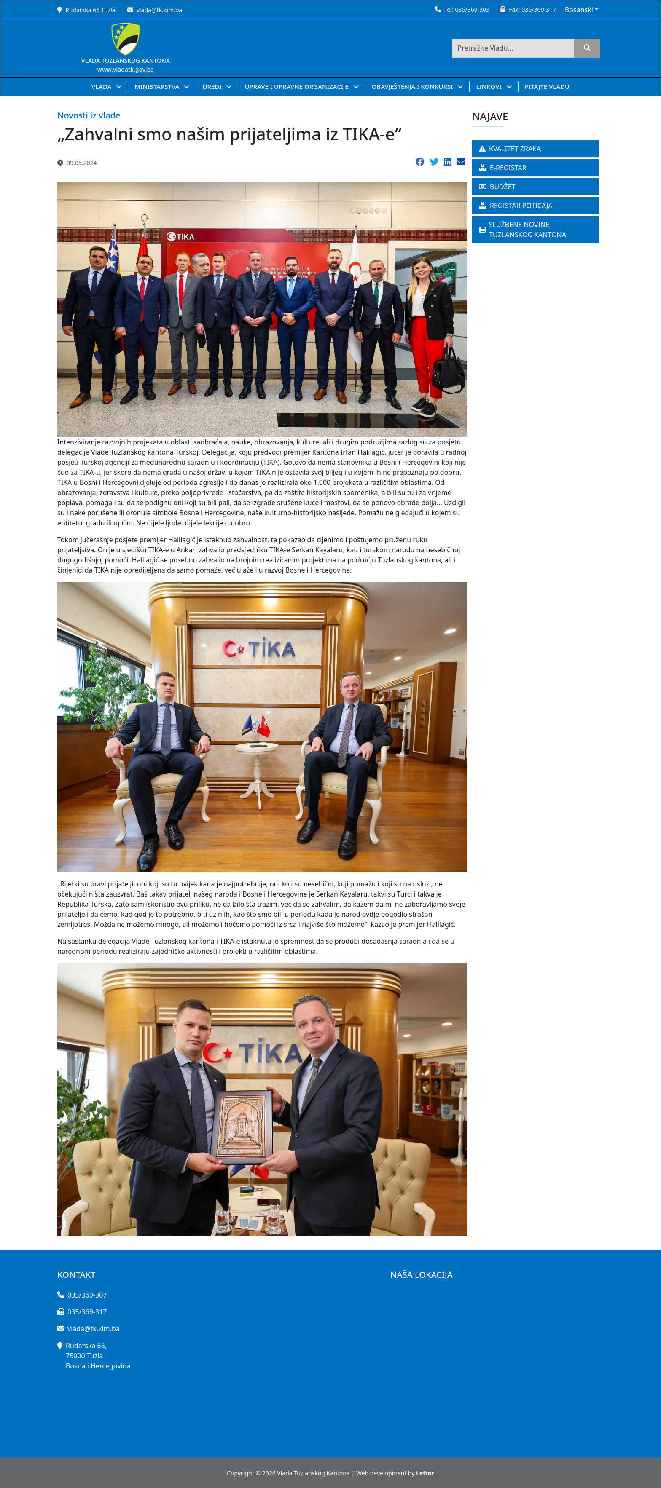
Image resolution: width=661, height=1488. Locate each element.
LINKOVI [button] (489, 86)
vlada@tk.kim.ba (159, 10)
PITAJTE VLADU (547, 86)
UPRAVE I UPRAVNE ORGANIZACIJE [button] (297, 86)
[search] (587, 48)
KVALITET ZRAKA (510, 148)
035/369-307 (87, 1295)
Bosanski (579, 9)
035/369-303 (472, 9)
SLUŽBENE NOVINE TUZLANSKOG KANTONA (522, 229)
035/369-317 (538, 9)
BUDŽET (497, 186)
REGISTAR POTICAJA (516, 205)
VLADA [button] (102, 86)
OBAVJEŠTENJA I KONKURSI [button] (413, 86)
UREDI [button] (212, 86)
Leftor (425, 1473)
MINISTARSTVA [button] (157, 86)
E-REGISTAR (503, 167)
